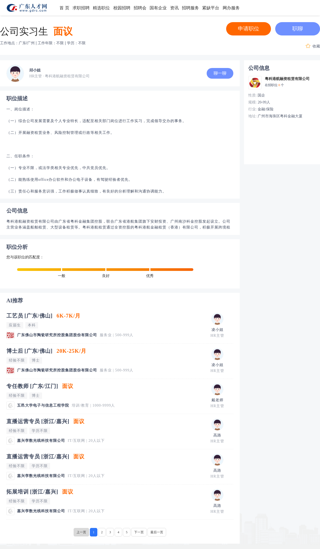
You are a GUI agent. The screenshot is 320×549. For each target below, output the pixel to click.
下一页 (139, 532)
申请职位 (248, 28)
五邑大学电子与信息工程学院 (43, 405)
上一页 (81, 532)
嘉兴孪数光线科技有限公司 (41, 441)
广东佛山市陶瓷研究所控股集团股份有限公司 (57, 335)
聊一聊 (220, 73)
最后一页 (156, 532)
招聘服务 (190, 8)
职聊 (297, 28)
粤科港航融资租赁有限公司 (287, 79)
